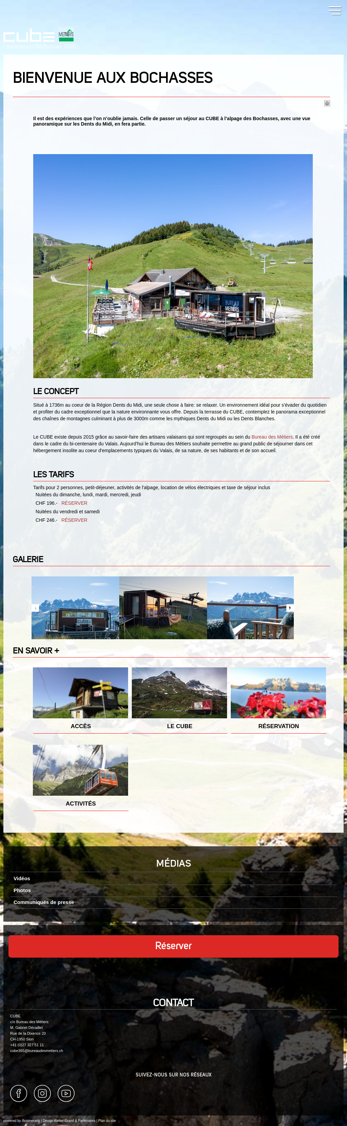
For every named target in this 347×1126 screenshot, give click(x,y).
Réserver (173, 946)
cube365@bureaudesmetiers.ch (36, 1051)
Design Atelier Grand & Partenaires (69, 1121)
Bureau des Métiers (271, 437)
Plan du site (107, 1121)
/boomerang (31, 1121)
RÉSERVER (74, 503)
